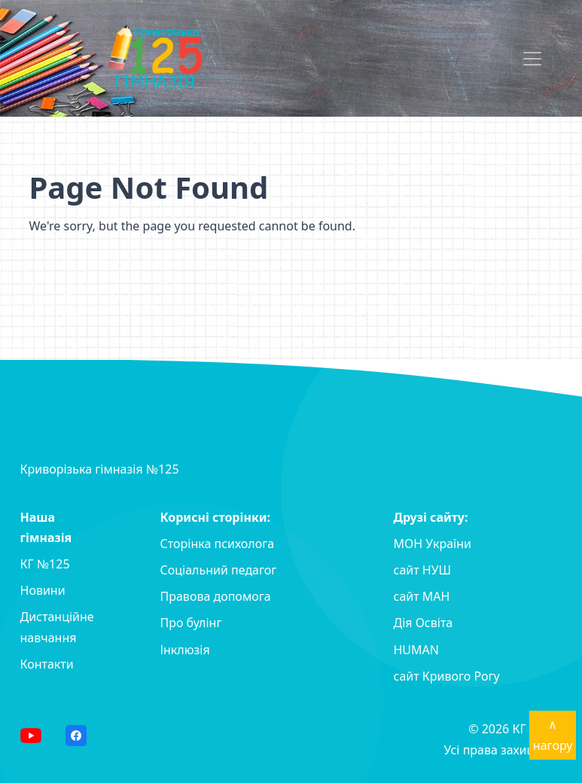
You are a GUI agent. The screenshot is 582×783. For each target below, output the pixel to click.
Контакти (47, 664)
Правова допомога (215, 596)
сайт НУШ (423, 570)
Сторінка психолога (217, 543)
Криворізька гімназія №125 (99, 469)
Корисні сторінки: (215, 517)
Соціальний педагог (218, 570)
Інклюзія (185, 649)
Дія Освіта (423, 622)
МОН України (432, 543)
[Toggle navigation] (532, 59)
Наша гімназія (46, 527)
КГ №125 (45, 564)
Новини (43, 590)
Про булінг (191, 622)
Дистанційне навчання (57, 626)
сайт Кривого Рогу (447, 676)
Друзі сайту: (431, 517)
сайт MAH (422, 596)
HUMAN (416, 649)
